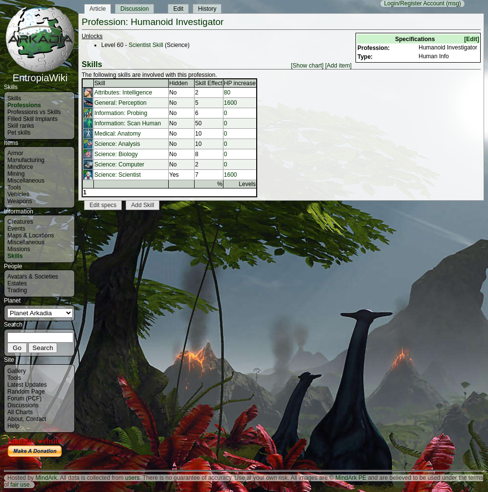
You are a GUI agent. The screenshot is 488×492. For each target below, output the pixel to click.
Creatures (20, 221)
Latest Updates (27, 384)
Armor (15, 153)
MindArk (46, 477)
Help (13, 425)
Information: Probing (120, 113)
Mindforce (20, 167)
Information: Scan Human (127, 123)
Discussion (134, 8)
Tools (14, 187)
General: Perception (120, 102)
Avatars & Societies (32, 276)
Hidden (178, 83)
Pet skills (18, 132)
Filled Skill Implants (32, 119)
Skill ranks (20, 125)
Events (16, 228)
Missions (18, 249)
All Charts (20, 412)
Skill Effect (208, 83)
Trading (17, 290)
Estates (17, 283)
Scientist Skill (146, 45)
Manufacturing (25, 160)
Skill (99, 83)
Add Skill (142, 205)
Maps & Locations (30, 235)
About (14, 419)
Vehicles (18, 194)
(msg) (453, 3)
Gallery (16, 371)
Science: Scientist (117, 174)
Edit (178, 8)
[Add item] (338, 65)
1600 (230, 102)
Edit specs (102, 205)
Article (97, 8)
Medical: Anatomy (117, 133)
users (132, 477)
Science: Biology (116, 154)
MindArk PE (350, 477)
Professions (24, 105)
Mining (15, 173)
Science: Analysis (117, 144)
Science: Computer (119, 164)
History (207, 8)
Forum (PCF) (24, 398)
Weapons (19, 201)
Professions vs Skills (34, 112)
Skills (14, 98)
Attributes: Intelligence (123, 92)
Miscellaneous (25, 180)
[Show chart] (307, 65)
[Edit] (471, 39)
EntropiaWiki (40, 73)
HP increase (240, 83)
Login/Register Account (414, 3)
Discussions (23, 405)
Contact (36, 419)
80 (227, 92)
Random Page (26, 391)
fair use (19, 484)
